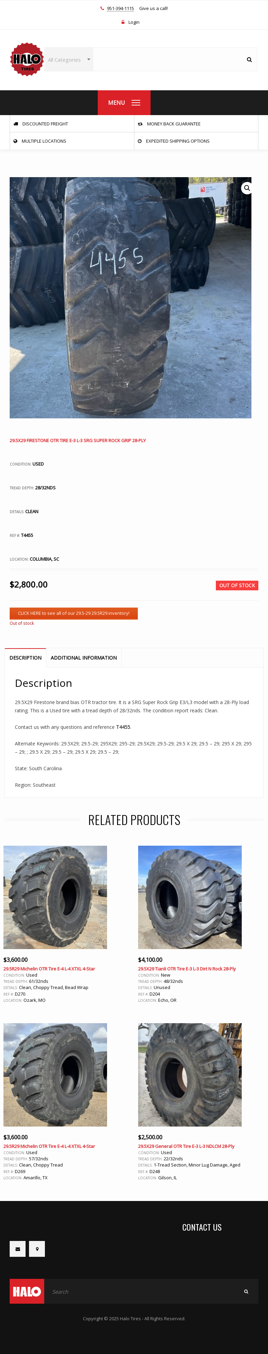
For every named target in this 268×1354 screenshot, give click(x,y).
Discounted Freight (40, 124)
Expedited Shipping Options (174, 141)
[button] (247, 188)
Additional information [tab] (84, 657)
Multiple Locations (39, 141)
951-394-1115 (120, 8)
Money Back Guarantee (169, 124)
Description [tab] (25, 657)
